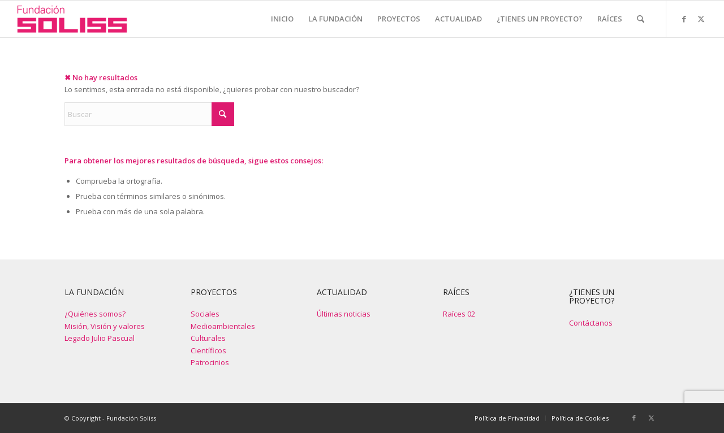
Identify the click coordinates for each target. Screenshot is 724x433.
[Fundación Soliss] (72, 19)
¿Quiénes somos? (95, 314)
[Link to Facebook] (683, 18)
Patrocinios (210, 362)
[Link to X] (700, 18)
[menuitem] (282, 19)
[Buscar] (641, 19)
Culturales (208, 338)
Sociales (205, 314)
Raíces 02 (459, 314)
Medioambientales (223, 326)
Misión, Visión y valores (104, 326)
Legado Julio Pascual (99, 338)
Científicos (208, 350)
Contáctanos (591, 323)
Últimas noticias (343, 314)
